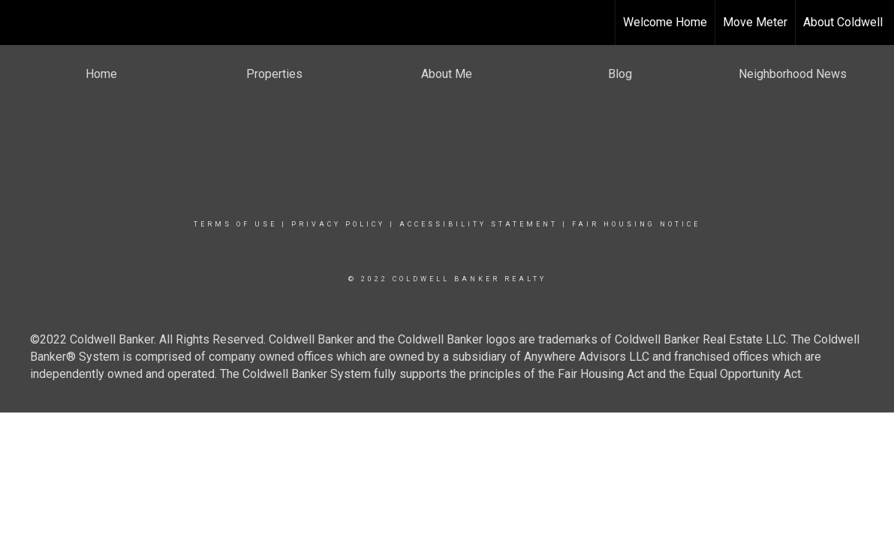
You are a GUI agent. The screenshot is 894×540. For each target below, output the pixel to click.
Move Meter (755, 22)
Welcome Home (665, 22)
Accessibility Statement (478, 224)
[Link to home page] (19, 22)
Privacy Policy (338, 224)
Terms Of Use (235, 224)
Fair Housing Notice (636, 224)
